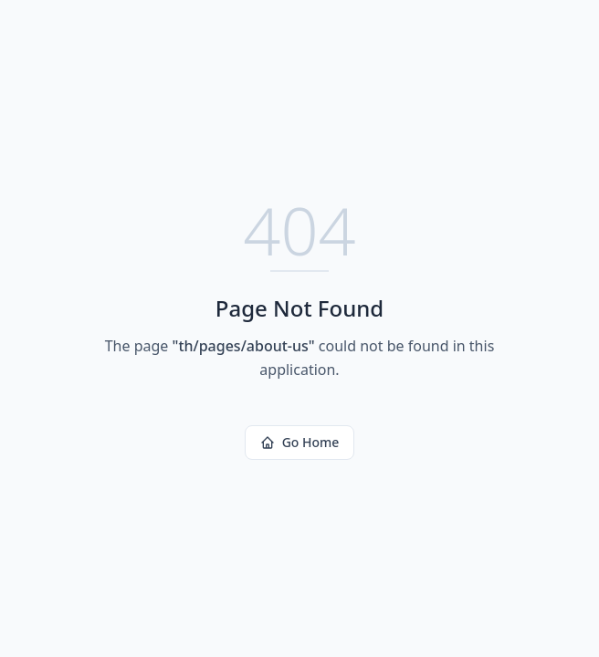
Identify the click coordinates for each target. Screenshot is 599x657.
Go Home (300, 442)
